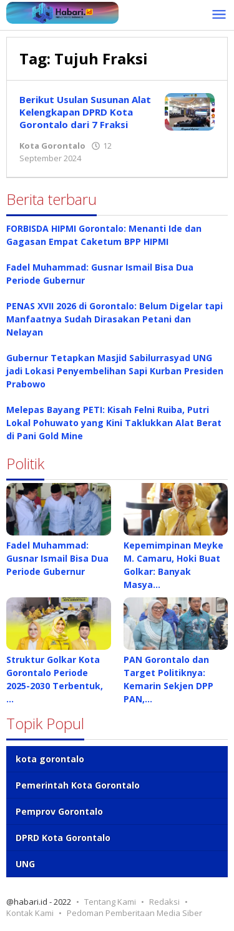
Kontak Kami (30, 913)
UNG (25, 864)
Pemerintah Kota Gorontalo (78, 785)
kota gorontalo (50, 759)
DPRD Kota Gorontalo (63, 838)
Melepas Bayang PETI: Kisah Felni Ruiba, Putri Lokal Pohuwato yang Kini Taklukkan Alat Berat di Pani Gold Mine (114, 423)
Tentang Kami (110, 901)
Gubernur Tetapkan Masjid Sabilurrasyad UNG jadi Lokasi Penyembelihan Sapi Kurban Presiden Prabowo (114, 371)
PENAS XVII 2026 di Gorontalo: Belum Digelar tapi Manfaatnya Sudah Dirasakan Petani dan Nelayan (114, 319)
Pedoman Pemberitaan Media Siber (134, 913)
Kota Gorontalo (52, 145)
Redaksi (164, 901)
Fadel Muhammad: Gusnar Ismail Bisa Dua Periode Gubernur (57, 558)
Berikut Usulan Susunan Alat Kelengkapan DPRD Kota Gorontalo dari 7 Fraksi (85, 112)
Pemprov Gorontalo (59, 811)
